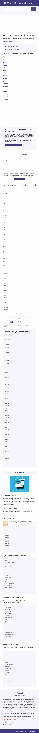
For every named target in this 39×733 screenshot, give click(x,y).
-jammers (7, 654)
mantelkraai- (8, 636)
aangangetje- (8, 628)
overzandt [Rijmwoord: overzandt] (7, 367)
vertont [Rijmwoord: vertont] (6, 446)
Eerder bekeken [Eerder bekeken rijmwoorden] (7, 13)
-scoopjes (7, 678)
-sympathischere (9, 681)
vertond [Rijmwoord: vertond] (6, 441)
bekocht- (7, 609)
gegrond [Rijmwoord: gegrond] (5, 75)
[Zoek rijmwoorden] (16, 9)
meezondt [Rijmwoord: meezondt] (7, 393)
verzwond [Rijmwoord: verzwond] (5, 99)
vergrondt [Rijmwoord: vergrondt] (7, 372)
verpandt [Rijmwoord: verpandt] (7, 436)
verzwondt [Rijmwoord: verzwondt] (7, 334)
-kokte (6, 666)
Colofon (26, 731)
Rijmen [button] (33, 9)
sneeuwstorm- (8, 607)
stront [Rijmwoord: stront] (4, 246)
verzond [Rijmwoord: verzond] (5, 193)
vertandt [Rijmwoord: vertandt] (7, 439)
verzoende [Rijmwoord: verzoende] (7, 379)
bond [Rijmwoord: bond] (4, 203)
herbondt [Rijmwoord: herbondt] (7, 388)
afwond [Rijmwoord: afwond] (4, 288)
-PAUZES (7, 672)
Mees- (6, 621)
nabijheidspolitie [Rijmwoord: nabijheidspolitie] (8, 577)
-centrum (7, 670)
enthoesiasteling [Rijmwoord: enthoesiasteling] (8, 587)
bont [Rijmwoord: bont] (4, 205)
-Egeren (6, 674)
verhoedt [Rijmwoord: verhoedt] (7, 415)
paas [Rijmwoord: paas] (6, 533)
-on (5, 656)
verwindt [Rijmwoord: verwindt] (7, 449)
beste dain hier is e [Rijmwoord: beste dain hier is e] (9, 564)
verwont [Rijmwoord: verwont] (7, 456)
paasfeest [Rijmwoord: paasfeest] (7, 543)
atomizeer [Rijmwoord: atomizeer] (7, 579)
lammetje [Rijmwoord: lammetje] (7, 541)
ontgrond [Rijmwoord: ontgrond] (5, 83)
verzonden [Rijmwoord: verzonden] (7, 382)
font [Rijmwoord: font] (4, 210)
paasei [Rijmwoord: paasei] (6, 535)
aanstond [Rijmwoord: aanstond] (5, 271)
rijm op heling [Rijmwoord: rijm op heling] (8, 575)
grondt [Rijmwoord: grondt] (4, 217)
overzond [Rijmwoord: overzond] (7, 398)
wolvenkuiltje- (8, 611)
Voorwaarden (32, 731)
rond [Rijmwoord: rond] (4, 241)
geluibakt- (7, 630)
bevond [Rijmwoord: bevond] (5, 70)
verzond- (5, 165)
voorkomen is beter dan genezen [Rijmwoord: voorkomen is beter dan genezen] (12, 568)
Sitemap (21, 731)
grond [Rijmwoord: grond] (4, 215)
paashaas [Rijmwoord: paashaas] (7, 537)
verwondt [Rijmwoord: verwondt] (5, 96)
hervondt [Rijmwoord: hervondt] (7, 391)
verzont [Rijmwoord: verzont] (7, 344)
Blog (17, 731)
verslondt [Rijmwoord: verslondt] (7, 375)
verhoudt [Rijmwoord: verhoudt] (7, 417)
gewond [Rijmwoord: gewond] (5, 81)
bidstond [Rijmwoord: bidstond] (5, 300)
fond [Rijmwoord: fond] (4, 208)
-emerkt (7, 676)
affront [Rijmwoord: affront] (5, 60)
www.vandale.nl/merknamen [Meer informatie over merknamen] (9, 719)
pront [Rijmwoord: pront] (4, 239)
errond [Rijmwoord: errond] (4, 73)
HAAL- (6, 623)
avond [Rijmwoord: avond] (4, 295)
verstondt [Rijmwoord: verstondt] (7, 377)
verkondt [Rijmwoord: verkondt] (7, 347)
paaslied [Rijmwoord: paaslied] (7, 545)
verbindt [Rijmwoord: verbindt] (7, 401)
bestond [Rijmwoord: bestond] (5, 62)
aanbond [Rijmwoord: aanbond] (5, 268)
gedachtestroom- (9, 632)
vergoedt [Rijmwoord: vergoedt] (7, 408)
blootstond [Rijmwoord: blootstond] (5, 309)
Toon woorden (19, 178)
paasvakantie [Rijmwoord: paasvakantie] (8, 547)
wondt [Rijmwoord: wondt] (4, 253)
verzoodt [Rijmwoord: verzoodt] (7, 352)
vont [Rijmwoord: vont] (4, 249)
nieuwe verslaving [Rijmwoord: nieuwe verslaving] (9, 566)
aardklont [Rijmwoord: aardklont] (5, 273)
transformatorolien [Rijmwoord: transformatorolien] (9, 583)
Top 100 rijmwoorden (19, 472)
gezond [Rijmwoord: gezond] (4, 191)
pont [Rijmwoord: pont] (4, 237)
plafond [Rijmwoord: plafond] (5, 89)
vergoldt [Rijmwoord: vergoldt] (7, 410)
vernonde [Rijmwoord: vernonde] (7, 434)
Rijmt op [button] (6, 9)
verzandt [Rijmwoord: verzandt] (7, 360)
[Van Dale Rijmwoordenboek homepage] (8, 3)
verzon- (5, 160)
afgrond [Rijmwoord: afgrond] (5, 278)
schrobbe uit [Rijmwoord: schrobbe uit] (7, 589)
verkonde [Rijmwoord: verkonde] (7, 425)
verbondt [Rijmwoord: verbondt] (7, 339)
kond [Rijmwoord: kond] (4, 225)
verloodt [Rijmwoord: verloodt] (7, 429)
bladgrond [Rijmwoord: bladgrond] (5, 304)
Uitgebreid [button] (33, 13)
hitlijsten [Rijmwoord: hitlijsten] (7, 581)
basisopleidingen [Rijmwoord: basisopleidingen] (9, 573)
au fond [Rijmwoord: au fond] (5, 292)
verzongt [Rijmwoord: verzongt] (7, 357)
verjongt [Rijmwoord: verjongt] (7, 420)
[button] (35, 185)
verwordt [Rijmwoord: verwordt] (7, 458)
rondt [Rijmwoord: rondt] (4, 244)
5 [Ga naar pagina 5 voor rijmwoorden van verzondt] (20, 321)
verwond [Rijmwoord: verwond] (5, 94)
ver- (4, 163)
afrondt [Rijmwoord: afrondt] (4, 283)
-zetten (6, 660)
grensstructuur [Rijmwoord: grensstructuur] (8, 571)
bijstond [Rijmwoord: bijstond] (5, 302)
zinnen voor (12, 49)
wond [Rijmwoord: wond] (4, 251)
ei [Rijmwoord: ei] (5, 531)
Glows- (6, 615)
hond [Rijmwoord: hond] (4, 220)
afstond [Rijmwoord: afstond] (5, 285)
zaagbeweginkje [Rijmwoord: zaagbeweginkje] (8, 585)
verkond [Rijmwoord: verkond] (7, 422)
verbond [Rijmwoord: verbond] (5, 91)
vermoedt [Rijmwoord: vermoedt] (7, 432)
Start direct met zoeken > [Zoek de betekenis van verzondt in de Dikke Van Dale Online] (13, 145)
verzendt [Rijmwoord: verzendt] (7, 342)
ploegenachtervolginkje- (10, 626)
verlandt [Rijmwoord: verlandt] (7, 427)
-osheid (6, 683)
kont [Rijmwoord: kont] (4, 227)
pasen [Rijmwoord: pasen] (6, 529)
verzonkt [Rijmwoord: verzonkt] (7, 363)
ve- (4, 158)
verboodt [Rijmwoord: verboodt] (7, 405)
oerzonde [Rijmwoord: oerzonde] (7, 396)
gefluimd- (7, 619)
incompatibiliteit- (9, 617)
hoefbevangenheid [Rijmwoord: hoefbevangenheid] (9, 562)
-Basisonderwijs (8, 664)
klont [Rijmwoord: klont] (4, 222)
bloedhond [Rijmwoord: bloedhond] (5, 307)
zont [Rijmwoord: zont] (4, 261)
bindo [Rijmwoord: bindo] (6, 560)
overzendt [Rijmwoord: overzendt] (7, 370)
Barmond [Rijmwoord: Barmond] (5, 297)
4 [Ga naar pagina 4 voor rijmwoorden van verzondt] (18, 321)
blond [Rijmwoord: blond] (4, 201)
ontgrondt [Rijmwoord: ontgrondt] (5, 86)
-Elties (6, 662)
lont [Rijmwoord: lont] (4, 229)
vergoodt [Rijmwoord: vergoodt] (7, 412)
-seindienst (7, 668)
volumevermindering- (10, 634)
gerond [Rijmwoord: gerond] (5, 78)
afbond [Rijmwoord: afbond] (4, 276)
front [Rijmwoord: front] (4, 212)
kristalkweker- (8, 613)
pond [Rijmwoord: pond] (4, 234)
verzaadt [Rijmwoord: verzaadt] (7, 461)
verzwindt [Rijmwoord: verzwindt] (7, 384)
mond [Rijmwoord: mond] (4, 232)
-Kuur (6, 658)
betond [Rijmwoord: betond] (5, 65)
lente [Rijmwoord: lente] (6, 539)
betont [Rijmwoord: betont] (4, 67)
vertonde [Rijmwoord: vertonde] (7, 444)
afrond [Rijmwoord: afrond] (4, 280)
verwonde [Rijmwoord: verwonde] (7, 453)
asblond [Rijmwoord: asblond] (5, 290)
